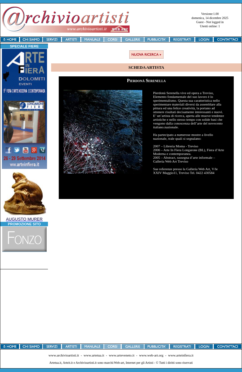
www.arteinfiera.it (180, 355)
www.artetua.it (94, 355)
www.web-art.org (151, 355)
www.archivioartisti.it (64, 355)
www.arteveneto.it (122, 355)
